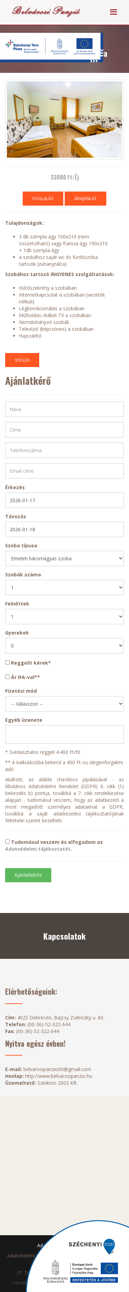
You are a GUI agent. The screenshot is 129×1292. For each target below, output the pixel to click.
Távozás (15, 516)
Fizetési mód (21, 691)
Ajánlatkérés (28, 875)
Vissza (22, 360)
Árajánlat (85, 198)
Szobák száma (23, 574)
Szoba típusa (21, 545)
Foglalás (43, 198)
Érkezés (15, 487)
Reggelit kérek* (28, 663)
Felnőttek (17, 603)
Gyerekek (17, 632)
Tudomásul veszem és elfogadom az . (54, 845)
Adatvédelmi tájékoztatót (38, 849)
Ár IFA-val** (22, 677)
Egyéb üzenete (23, 720)
